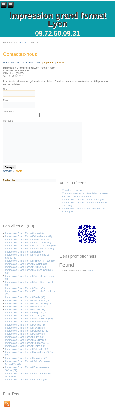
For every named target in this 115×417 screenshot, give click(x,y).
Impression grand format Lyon (57, 19)
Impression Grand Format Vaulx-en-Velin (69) (29, 248)
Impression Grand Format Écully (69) (25, 297)
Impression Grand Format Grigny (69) (25, 333)
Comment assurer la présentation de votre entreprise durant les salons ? (84, 195)
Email (6, 100)
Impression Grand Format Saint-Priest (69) (28, 242)
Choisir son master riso (74, 190)
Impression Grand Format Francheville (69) (28, 303)
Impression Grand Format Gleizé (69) (25, 346)
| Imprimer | (48, 62)
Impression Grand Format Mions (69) (25, 309)
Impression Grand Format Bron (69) (24, 251)
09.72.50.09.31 (57, 33)
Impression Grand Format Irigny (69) (24, 337)
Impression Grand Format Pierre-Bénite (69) (29, 318)
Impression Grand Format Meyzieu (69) (26, 263)
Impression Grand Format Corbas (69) (25, 324)
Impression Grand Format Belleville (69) (26, 349)
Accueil (22, 42)
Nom (5, 89)
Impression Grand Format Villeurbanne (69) (28, 236)
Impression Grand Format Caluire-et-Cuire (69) (30, 245)
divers (19, 171)
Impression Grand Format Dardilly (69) (26, 340)
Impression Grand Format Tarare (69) (25, 315)
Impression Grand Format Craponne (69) (27, 330)
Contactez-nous (20, 54)
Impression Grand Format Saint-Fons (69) (27, 300)
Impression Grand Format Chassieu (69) (27, 321)
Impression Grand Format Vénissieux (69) (27, 239)
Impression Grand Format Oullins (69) (25, 266)
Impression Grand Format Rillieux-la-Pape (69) (30, 260)
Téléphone (8, 111)
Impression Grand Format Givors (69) (25, 288)
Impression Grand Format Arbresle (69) (83, 199)
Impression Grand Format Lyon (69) (24, 233)
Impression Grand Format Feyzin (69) (25, 327)
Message (8, 120)
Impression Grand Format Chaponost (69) (27, 343)
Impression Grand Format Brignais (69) (26, 312)
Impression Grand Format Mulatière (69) (26, 358)
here (90, 270)
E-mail (60, 62)
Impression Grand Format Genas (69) (25, 306)
